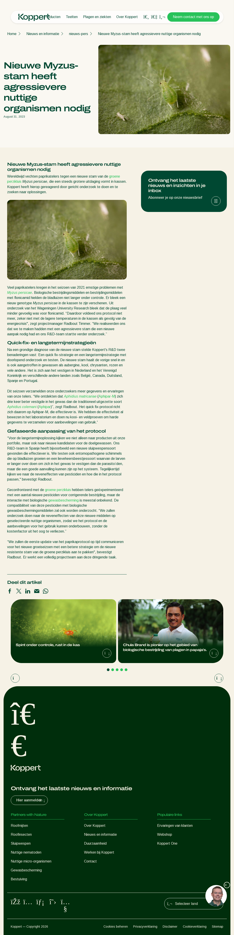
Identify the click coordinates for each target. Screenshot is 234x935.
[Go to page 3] (117, 669)
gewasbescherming (63, 500)
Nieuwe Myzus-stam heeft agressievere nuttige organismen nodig (149, 34)
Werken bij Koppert (99, 852)
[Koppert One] (154, 17)
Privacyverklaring (145, 926)
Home (12, 34)
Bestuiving (19, 879)
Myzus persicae (19, 292)
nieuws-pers (78, 34)
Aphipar (45, 407)
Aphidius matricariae (80, 396)
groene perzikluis (58, 490)
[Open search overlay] (146, 17)
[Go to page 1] (108, 669)
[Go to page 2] (112, 669)
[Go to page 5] (126, 669)
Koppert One (167, 843)
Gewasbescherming (26, 870)
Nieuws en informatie (42, 34)
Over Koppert (127, 17)
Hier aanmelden (31, 800)
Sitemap (217, 926)
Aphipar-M (107, 396)
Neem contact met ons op (193, 17)
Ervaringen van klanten (175, 825)
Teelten (72, 17)
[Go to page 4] (121, 669)
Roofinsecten (21, 834)
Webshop (164, 834)
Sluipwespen (21, 843)
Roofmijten (19, 825)
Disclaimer (170, 926)
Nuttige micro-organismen (31, 861)
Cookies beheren (115, 926)
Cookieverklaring (195, 926)
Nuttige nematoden (26, 852)
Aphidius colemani (22, 407)
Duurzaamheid (95, 843)
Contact (90, 861)
